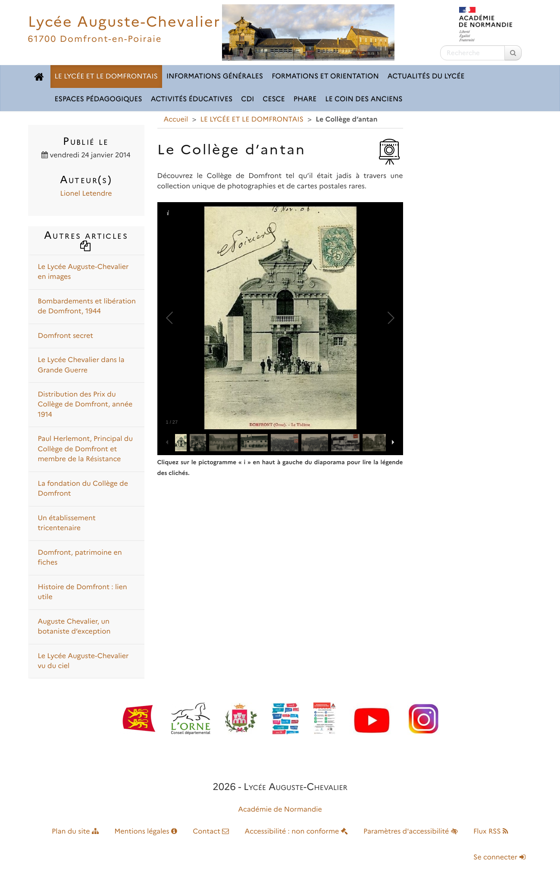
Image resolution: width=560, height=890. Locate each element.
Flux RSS (490, 832)
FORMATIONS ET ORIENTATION (325, 76)
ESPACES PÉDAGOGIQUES (98, 99)
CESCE (274, 99)
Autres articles (86, 239)
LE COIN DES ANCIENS (363, 99)
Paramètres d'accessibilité (410, 832)
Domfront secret (66, 336)
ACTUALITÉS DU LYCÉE (426, 76)
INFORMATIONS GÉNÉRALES (214, 76)
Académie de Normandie (280, 810)
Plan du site (75, 832)
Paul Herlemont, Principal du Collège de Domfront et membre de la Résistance (85, 449)
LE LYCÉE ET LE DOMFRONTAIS (106, 76)
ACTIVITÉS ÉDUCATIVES (192, 99)
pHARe (305, 99)
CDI (247, 99)
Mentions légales (145, 832)
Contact (211, 832)
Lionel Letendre (86, 194)
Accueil (176, 120)
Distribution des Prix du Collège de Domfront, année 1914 (85, 404)
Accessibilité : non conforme (296, 832)
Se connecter (499, 857)
